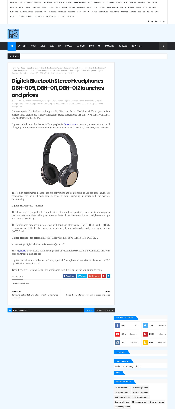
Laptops (22, 46)
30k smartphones (144, 139)
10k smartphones (126, 135)
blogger (87, 314)
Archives (155, 275)
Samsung (81, 7)
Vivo (95, 7)
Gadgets (52, 12)
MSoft (13, 17)
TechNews (114, 12)
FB (152, 12)
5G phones (39, 17)
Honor (119, 2)
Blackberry (99, 2)
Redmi (64, 7)
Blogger (93, 387)
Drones (152, 7)
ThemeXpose (15, 405)
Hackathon (59, 2)
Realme (72, 7)
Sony (89, 7)
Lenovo (13, 7)
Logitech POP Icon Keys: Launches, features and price (145, 386)
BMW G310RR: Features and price (144, 372)
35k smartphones (144, 154)
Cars (145, 7)
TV (45, 12)
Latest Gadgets (75, 70)
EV (21, 2)
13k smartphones (126, 154)
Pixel (51, 7)
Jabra (154, 2)
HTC (126, 2)
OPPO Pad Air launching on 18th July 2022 (148, 346)
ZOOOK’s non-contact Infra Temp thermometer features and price (144, 333)
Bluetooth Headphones (27, 68)
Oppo (44, 7)
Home (14, 68)
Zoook (69, 2)
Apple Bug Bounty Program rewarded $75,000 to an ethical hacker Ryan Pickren (142, 226)
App (84, 12)
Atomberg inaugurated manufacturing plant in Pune (147, 359)
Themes (25, 405)
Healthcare (51, 17)
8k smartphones (126, 149)
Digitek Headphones (97, 68)
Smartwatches (26, 12)
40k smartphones (126, 144)
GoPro (61, 17)
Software (103, 12)
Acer (33, 46)
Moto (21, 7)
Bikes (138, 7)
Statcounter (68, 379)
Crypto (30, 17)
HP (59, 46)
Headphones (135, 12)
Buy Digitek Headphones (47, 68)
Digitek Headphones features (23, 70)
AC (148, 12)
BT (144, 12)
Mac (91, 46)
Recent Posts (130, 275)
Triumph (70, 17)
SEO (79, 12)
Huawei (132, 2)
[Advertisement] (117, 33)
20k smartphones (144, 135)
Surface (123, 46)
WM (156, 12)
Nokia (28, 7)
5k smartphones (143, 149)
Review (123, 7)
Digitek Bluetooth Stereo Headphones (72, 68)
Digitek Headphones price (46, 70)
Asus (90, 2)
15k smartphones (126, 139)
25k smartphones (145, 144)
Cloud (94, 12)
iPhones (141, 2)
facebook (107, 314)
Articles (62, 12)
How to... (14, 2)
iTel (148, 2)
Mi (99, 46)
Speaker (38, 12)
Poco (57, 7)
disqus (97, 314)
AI (88, 12)
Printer (37, 2)
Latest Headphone (89, 70)
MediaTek (28, 2)
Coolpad (110, 2)
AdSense (71, 12)
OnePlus (36, 7)
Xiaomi (102, 7)
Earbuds (14, 12)
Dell (52, 46)
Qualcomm (47, 2)
